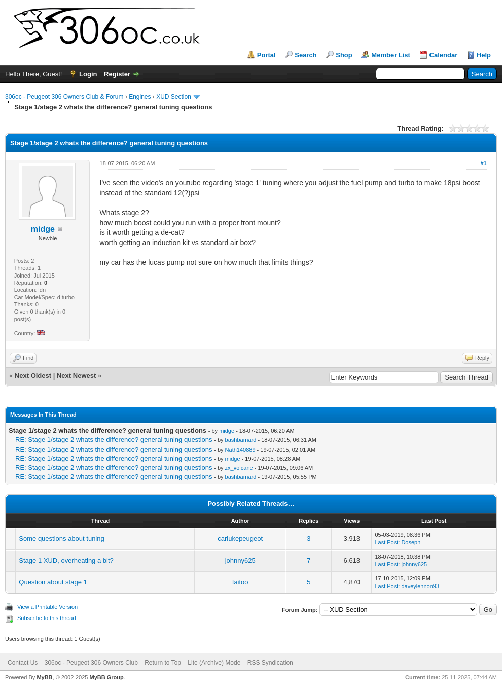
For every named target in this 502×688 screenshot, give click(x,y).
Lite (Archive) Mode (214, 662)
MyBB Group (106, 677)
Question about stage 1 (53, 582)
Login (88, 74)
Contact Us (23, 662)
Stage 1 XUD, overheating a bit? (66, 560)
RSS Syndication (270, 662)
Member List (390, 55)
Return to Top (163, 662)
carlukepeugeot (240, 538)
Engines (140, 96)
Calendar (443, 55)
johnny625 (240, 560)
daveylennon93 (420, 586)
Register (117, 74)
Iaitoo (240, 582)
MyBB (44, 677)
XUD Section (173, 96)
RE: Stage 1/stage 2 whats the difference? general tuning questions (113, 439)
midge (226, 431)
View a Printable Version (47, 607)
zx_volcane (239, 468)
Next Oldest (33, 376)
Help (484, 55)
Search (305, 55)
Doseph (410, 542)
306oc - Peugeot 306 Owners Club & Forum (64, 96)
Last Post (386, 542)
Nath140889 (240, 449)
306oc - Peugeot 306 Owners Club (91, 662)
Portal (266, 55)
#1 (483, 163)
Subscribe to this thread (46, 618)
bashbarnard (241, 440)
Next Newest (76, 376)
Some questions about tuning (61, 538)
